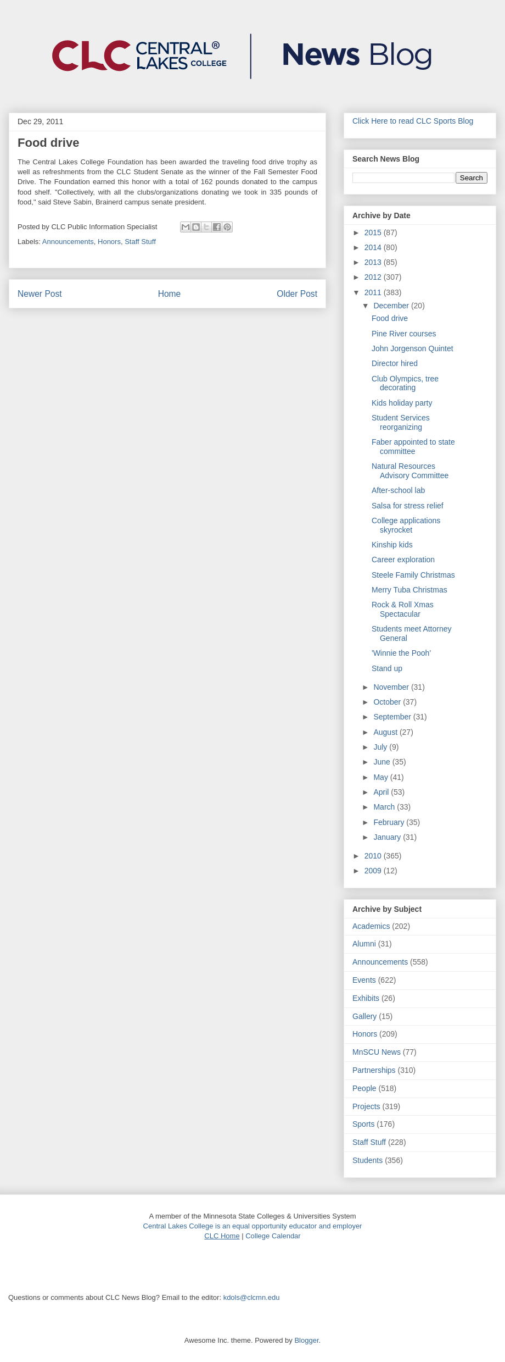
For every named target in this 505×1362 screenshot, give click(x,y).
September (393, 716)
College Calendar (272, 1236)
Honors (109, 241)
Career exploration (403, 559)
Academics (371, 926)
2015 (374, 232)
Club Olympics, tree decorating (405, 383)
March (385, 806)
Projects (366, 1106)
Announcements (68, 241)
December (392, 305)
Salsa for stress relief (408, 505)
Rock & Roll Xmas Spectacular (403, 609)
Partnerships (374, 1070)
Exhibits (365, 998)
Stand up (387, 668)
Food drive (390, 318)
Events (364, 980)
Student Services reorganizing (401, 422)
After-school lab (398, 490)
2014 (374, 247)
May (381, 777)
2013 (374, 262)
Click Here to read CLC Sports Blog (412, 121)
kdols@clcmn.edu (251, 1297)
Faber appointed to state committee (413, 447)
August (386, 732)
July (381, 747)
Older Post (297, 293)
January (388, 837)
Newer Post (40, 293)
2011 (374, 292)
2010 (374, 855)
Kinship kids (392, 544)
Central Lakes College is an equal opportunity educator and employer (252, 1226)
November (392, 687)
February (389, 822)
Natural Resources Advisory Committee (410, 471)
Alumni (364, 943)
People (364, 1088)
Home (169, 293)
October (388, 701)
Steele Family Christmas (413, 575)
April (382, 792)
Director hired (395, 363)
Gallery (364, 1016)
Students (367, 1160)
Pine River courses (404, 333)
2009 (374, 870)
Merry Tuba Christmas (409, 589)
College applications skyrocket (406, 525)
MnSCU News (376, 1052)
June (382, 761)
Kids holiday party (402, 402)
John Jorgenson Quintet (412, 348)
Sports (363, 1124)
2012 (374, 277)
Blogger (306, 1340)
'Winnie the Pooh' (401, 653)
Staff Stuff (140, 241)
